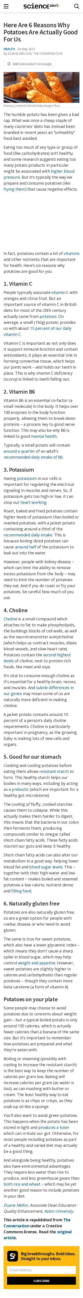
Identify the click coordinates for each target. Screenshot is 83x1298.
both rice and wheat (22, 1184)
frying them (14, 189)
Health (9, 49)
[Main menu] (7, 6)
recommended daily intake (28, 535)
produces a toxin (53, 1127)
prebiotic (20, 789)
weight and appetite (36, 963)
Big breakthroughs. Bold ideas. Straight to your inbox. (48, 1256)
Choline (10, 619)
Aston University (58, 1211)
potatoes (48, 316)
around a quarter (19, 451)
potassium (27, 478)
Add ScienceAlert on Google (29, 64)
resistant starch (54, 771)
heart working (33, 502)
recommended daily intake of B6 (33, 457)
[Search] (76, 6)
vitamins (71, 253)
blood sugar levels (45, 867)
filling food (21, 890)
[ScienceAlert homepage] (41, 6)
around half (25, 546)
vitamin (58, 292)
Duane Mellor (16, 1205)
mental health (44, 436)
